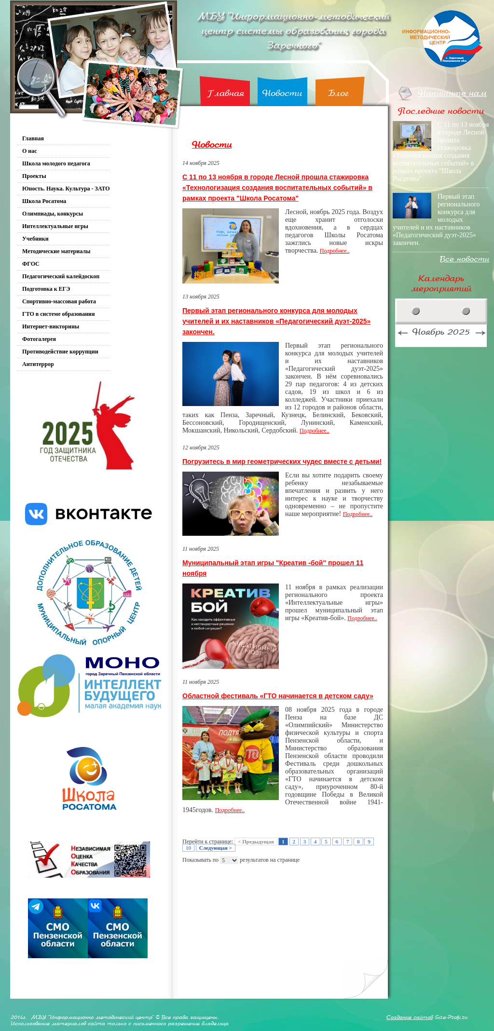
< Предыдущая (256, 841)
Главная (225, 93)
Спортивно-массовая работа (59, 301)
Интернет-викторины (50, 326)
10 (188, 848)
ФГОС (31, 263)
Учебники (35, 238)
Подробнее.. (335, 250)
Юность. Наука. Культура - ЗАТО (66, 188)
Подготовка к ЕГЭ (46, 288)
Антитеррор (38, 364)
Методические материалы (56, 251)
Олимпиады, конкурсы (52, 213)
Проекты (34, 176)
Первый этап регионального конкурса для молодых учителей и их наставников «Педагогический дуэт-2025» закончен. (276, 321)
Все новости (464, 259)
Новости (282, 93)
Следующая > (215, 848)
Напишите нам (452, 93)
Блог (338, 93)
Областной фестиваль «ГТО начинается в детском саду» (277, 696)
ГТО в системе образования (58, 314)
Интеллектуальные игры (55, 226)
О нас (29, 151)
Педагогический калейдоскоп (60, 276)
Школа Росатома (44, 201)
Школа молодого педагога (56, 163)
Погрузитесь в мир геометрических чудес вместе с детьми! (282, 461)
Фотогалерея (39, 339)
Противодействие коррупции (60, 351)
